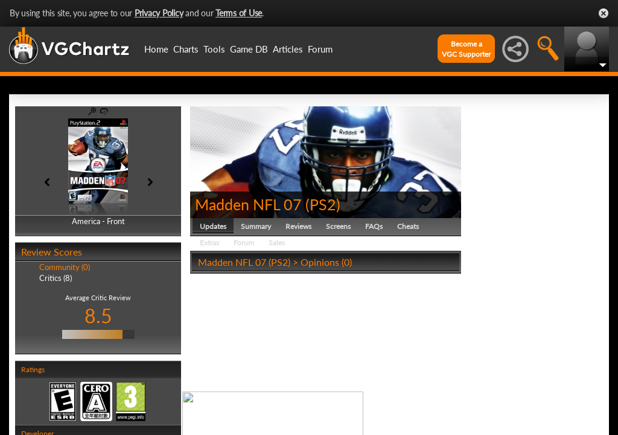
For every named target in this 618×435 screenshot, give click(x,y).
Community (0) (64, 267)
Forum (320, 49)
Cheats (408, 226)
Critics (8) (55, 278)
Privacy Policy (159, 13)
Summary (256, 226)
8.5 (98, 315)
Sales (277, 242)
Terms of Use (238, 13)
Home (156, 49)
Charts (186, 49)
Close (603, 13)
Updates (213, 226)
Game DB (249, 49)
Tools (214, 49)
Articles (288, 49)
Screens (338, 226)
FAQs (374, 226)
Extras (209, 242)
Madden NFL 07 (248, 204)
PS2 (323, 204)
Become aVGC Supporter (466, 49)
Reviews (298, 226)
